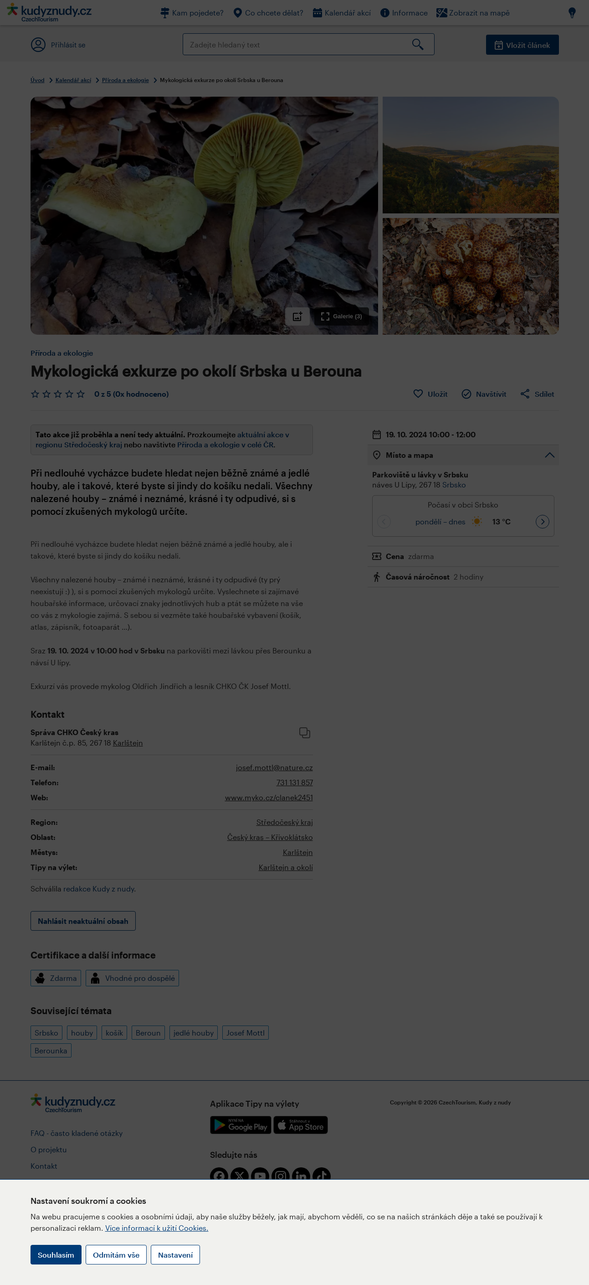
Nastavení (175, 1254)
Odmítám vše (116, 1254)
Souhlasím (56, 1254)
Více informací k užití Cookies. (157, 1227)
